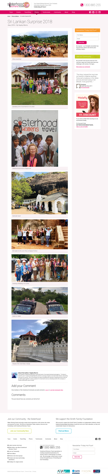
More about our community (83, 67)
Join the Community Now (56, 390)
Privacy (34, 471)
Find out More (64, 431)
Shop (73, 12)
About (66, 12)
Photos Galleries (15, 16)
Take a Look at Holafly (82, 126)
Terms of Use (28, 471)
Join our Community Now (19, 431)
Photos (37, 12)
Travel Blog (27, 12)
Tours (11, 12)
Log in (46, 390)
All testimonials (85, 87)
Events (19, 12)
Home (9, 16)
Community (57, 12)
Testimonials (46, 12)
